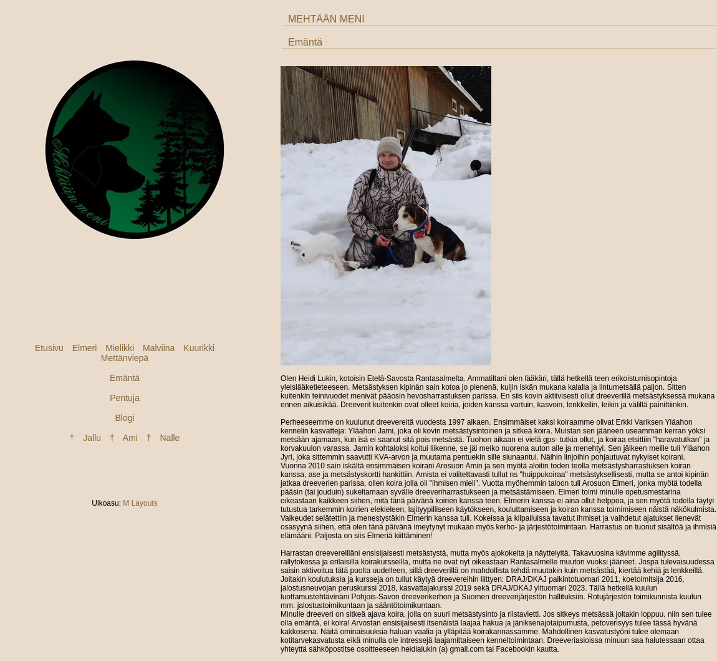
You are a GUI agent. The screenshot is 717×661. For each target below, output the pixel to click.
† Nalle (163, 438)
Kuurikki (198, 348)
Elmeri (84, 348)
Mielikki (119, 348)
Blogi (124, 418)
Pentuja (124, 398)
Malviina (159, 348)
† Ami (124, 438)
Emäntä (125, 378)
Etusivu (49, 348)
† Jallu (85, 438)
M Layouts (140, 503)
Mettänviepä (124, 358)
